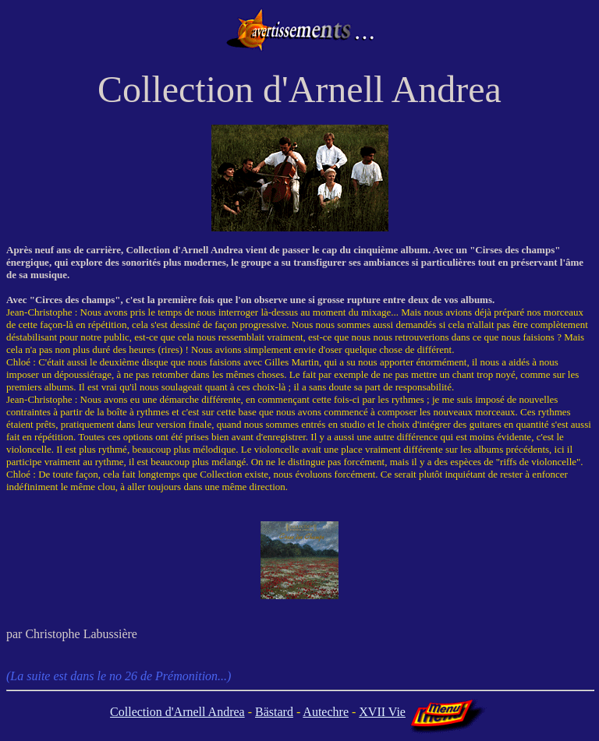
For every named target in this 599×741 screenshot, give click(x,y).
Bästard (274, 711)
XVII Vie (382, 711)
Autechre (326, 711)
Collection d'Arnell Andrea (177, 711)
